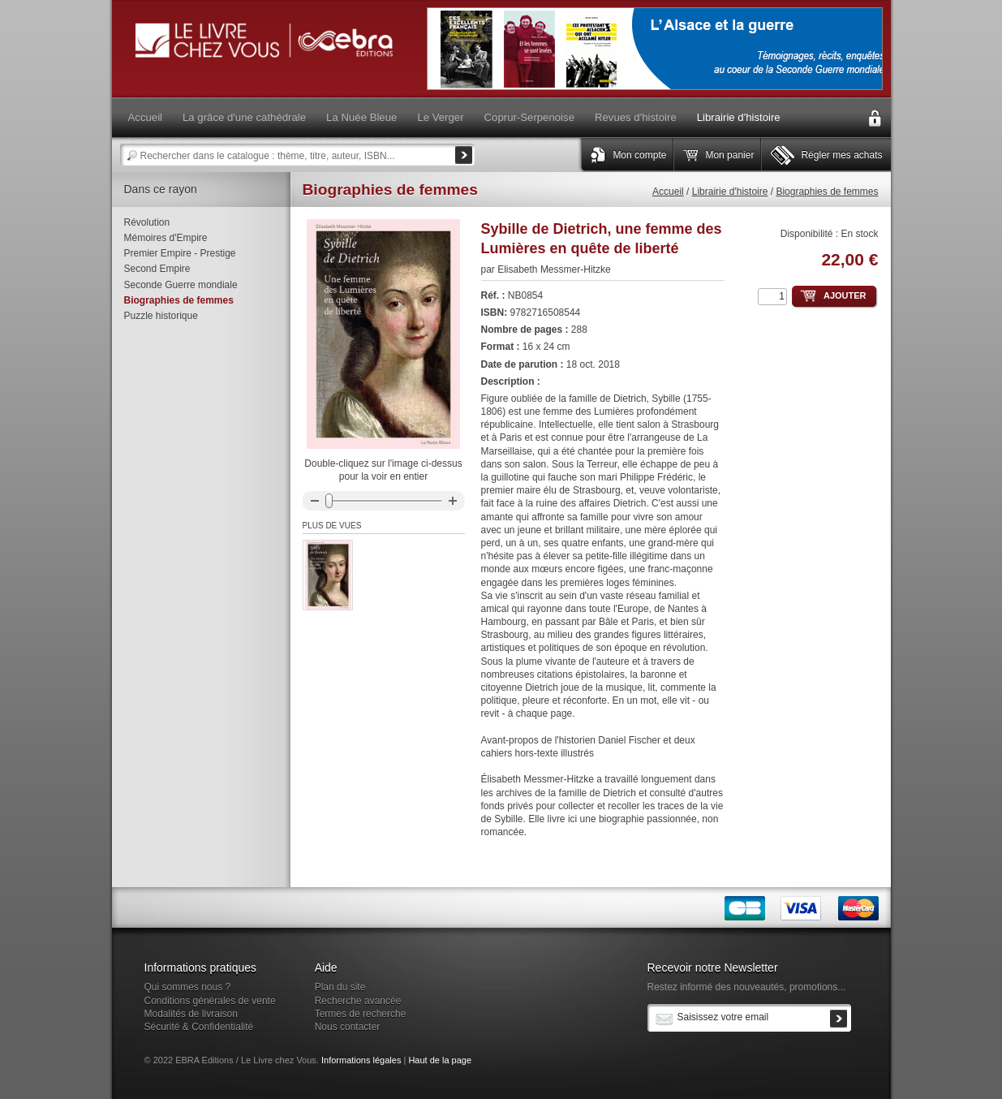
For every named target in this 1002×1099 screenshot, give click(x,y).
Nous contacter (348, 1026)
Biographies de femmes (827, 191)
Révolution (147, 222)
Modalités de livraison (191, 1013)
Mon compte (639, 155)
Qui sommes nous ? (187, 987)
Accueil (668, 191)
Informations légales (361, 1060)
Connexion (875, 118)
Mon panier (729, 155)
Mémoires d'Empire (166, 238)
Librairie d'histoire (730, 191)
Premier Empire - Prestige (180, 253)
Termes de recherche (360, 1013)
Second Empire (157, 268)
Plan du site (340, 987)
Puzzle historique (161, 315)
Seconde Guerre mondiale (181, 285)
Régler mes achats (841, 155)
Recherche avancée (358, 1000)
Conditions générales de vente (210, 1000)
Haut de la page (439, 1060)
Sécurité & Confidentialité (199, 1026)
